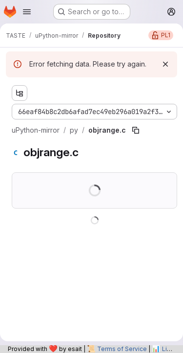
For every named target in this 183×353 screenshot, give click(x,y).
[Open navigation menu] (27, 12)
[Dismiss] (165, 64)
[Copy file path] (135, 130)
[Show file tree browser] (19, 93)
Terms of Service (122, 349)
